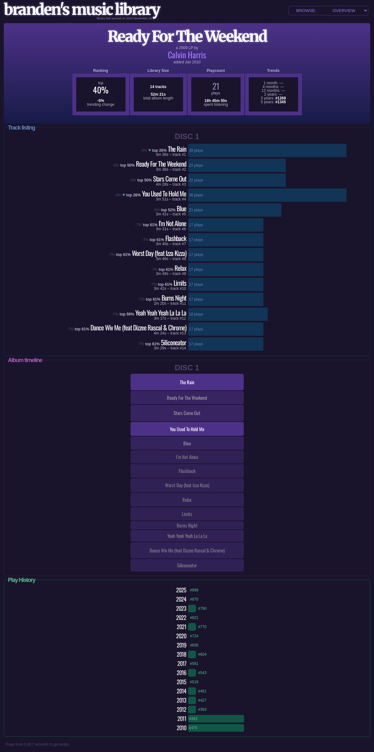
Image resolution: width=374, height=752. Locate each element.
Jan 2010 (192, 62)
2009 (183, 48)
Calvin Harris (187, 54)
